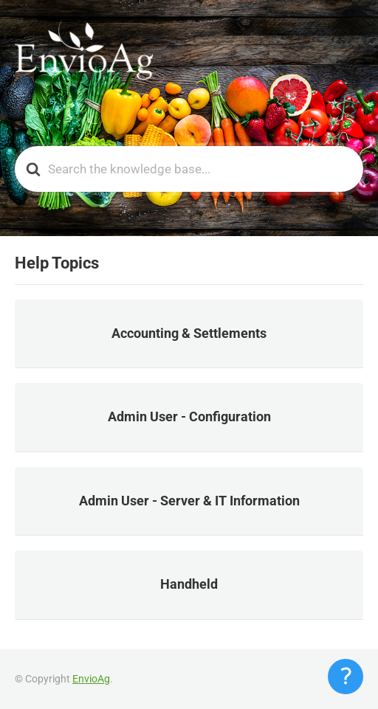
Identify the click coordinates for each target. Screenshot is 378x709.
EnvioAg (91, 679)
